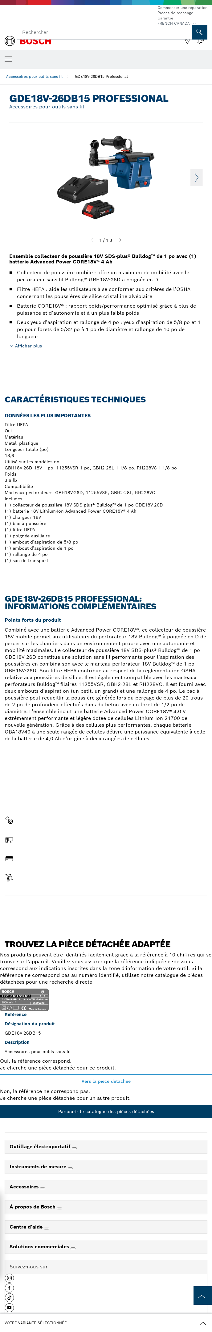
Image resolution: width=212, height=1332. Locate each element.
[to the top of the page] (203, 1295)
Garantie (165, 18)
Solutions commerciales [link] (40, 1246)
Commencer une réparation (182, 7)
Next (196, 177)
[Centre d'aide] (46, 1228)
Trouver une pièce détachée (106, 909)
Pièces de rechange (175, 13)
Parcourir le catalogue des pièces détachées (106, 1111)
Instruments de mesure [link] (39, 1166)
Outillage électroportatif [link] (41, 1146)
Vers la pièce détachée (106, 1081)
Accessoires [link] (25, 1186)
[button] (9, 1280)
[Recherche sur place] (199, 32)
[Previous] (92, 240)
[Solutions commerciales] (73, 1248)
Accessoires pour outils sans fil (34, 76)
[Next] (120, 240)
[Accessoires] (42, 1188)
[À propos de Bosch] (59, 1208)
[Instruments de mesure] (70, 1168)
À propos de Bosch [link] (33, 1207)
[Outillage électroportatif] (74, 1148)
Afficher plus (28, 346)
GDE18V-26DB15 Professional (101, 76)
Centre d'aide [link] (27, 1227)
